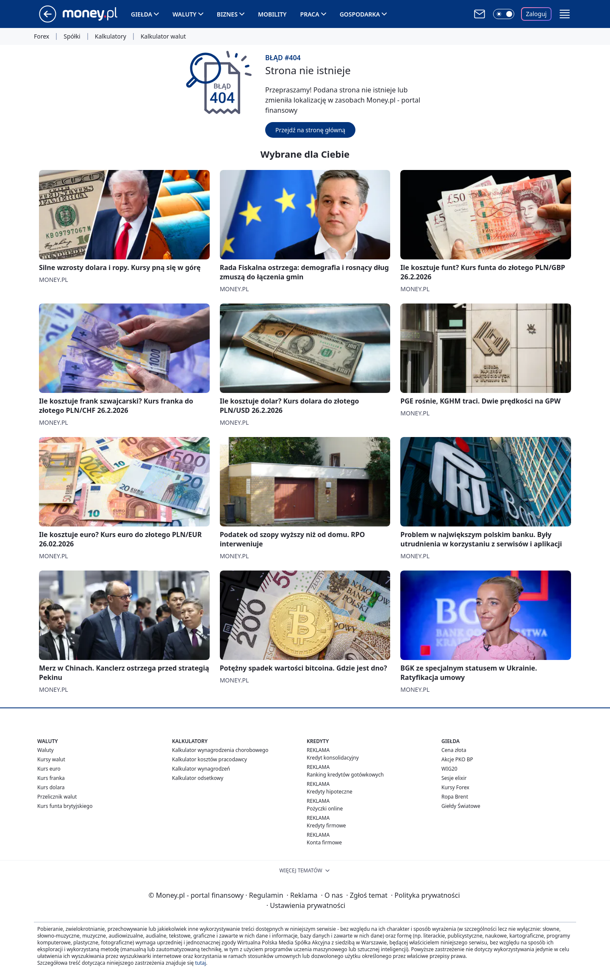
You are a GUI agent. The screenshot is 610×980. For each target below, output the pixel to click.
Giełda (141, 14)
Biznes (227, 14)
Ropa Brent (454, 796)
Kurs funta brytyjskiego (64, 806)
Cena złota (453, 750)
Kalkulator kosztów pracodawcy (209, 759)
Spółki (72, 36)
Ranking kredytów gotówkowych (345, 774)
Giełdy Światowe (460, 806)
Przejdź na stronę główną (310, 130)
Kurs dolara (51, 787)
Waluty (184, 14)
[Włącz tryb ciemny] (503, 14)
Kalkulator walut (163, 36)
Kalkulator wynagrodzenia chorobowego (220, 750)
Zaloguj (536, 14)
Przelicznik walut (57, 796)
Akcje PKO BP (457, 759)
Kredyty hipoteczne (329, 791)
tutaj (200, 962)
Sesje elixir (453, 778)
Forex (41, 36)
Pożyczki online (325, 808)
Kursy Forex (455, 787)
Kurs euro (49, 768)
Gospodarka (360, 14)
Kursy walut (51, 759)
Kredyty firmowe (326, 825)
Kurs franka (51, 778)
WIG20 (449, 768)
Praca (309, 14)
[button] (564, 14)
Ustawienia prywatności (305, 905)
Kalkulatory (110, 36)
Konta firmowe (324, 842)
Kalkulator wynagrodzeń (201, 768)
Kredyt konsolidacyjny (333, 757)
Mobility (272, 14)
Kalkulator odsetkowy (197, 778)
